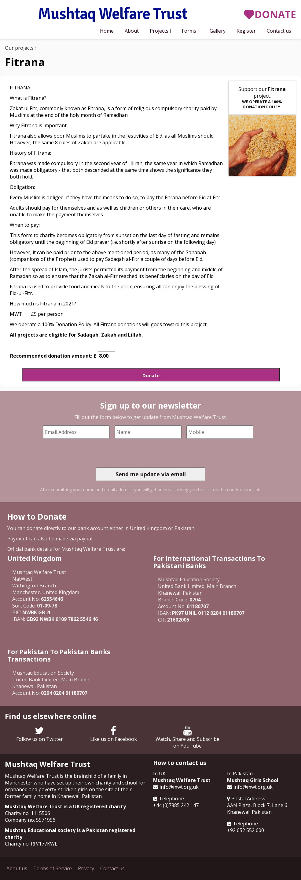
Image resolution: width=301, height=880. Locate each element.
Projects (159, 30)
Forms (189, 30)
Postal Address (248, 798)
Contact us (279, 30)
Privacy (86, 868)
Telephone (171, 798)
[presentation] (142, 453)
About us (16, 868)
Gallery (218, 30)
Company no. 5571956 (30, 820)
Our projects (19, 48)
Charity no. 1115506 (27, 813)
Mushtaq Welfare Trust (112, 14)
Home (107, 30)
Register (246, 30)
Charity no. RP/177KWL (31, 843)
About (132, 30)
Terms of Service (52, 868)
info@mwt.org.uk (179, 787)
